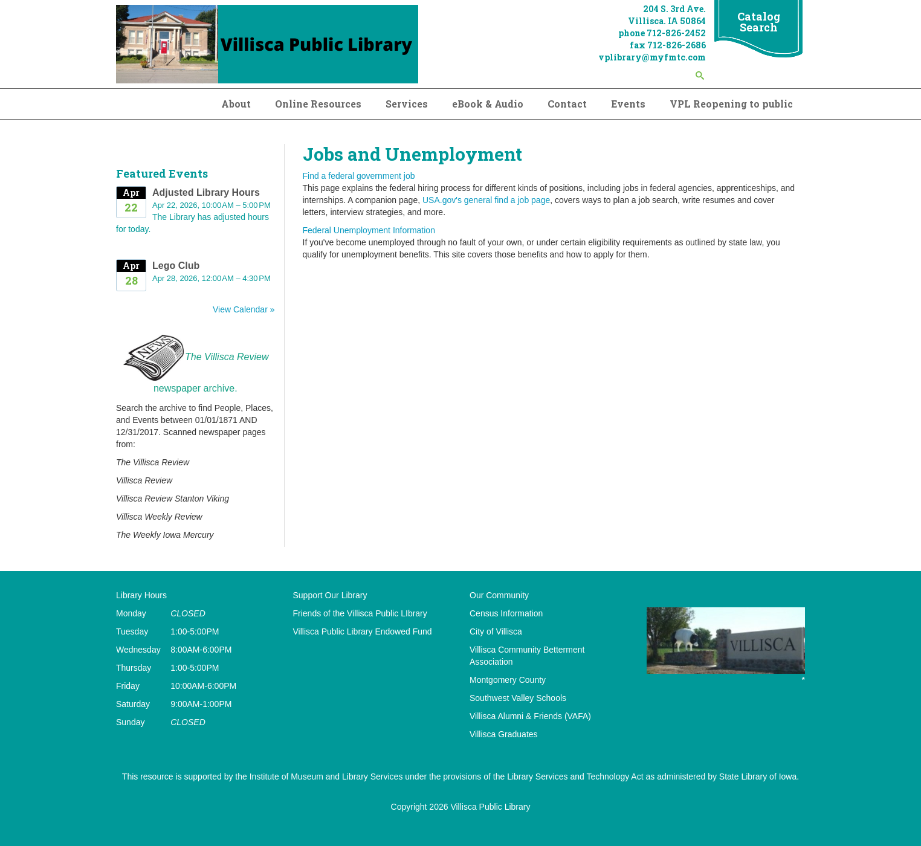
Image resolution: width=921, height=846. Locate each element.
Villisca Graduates (504, 734)
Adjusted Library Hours (206, 192)
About (236, 103)
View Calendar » (243, 309)
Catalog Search (758, 21)
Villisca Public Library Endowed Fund (362, 631)
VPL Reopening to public (731, 103)
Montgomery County (508, 680)
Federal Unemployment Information (369, 230)
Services (407, 103)
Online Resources (318, 103)
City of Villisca (496, 631)
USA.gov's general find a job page (486, 200)
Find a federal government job (359, 176)
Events (628, 103)
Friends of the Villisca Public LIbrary (360, 613)
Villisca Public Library (490, 807)
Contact (567, 103)
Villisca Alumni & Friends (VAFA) (530, 716)
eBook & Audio (487, 103)
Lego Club (175, 265)
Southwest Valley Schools (518, 698)
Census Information (506, 613)
